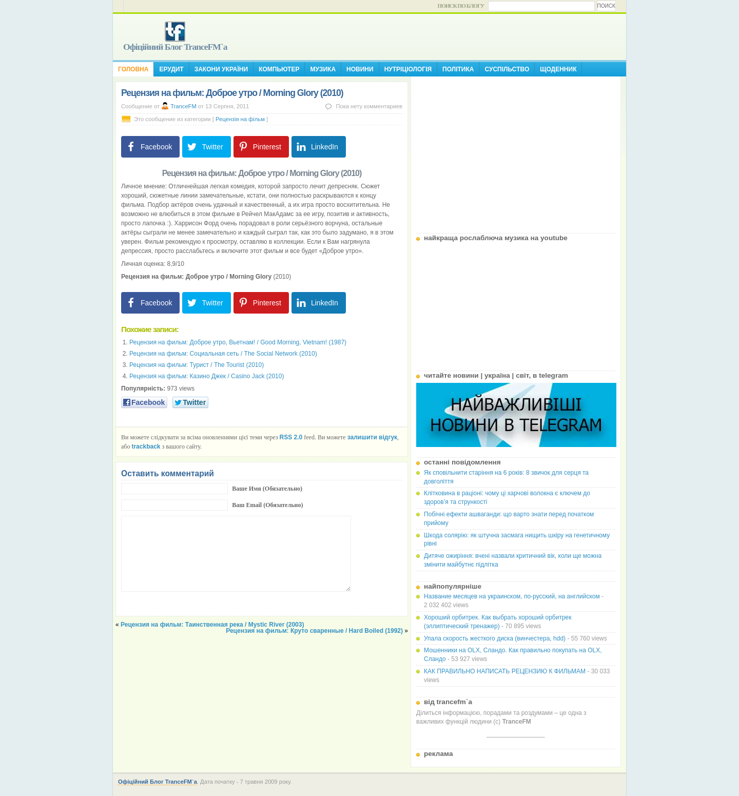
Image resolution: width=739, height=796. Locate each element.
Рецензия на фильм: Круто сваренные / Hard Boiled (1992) (314, 630)
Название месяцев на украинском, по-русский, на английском (512, 596)
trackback (145, 446)
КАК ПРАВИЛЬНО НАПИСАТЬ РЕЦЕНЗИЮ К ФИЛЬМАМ (505, 671)
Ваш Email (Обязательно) (267, 505)
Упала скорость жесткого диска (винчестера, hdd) (495, 638)
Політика (458, 69)
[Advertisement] (515, 151)
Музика (323, 69)
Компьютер (279, 69)
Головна (133, 69)
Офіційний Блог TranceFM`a (175, 47)
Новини (360, 69)
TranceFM (183, 106)
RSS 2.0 (291, 437)
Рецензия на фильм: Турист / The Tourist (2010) (196, 364)
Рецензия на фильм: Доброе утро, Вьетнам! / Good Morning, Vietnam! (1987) (237, 342)
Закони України (221, 69)
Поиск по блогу (461, 6)
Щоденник (558, 69)
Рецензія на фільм (240, 119)
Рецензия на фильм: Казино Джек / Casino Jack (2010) (206, 376)
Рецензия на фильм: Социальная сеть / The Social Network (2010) (223, 353)
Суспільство (506, 69)
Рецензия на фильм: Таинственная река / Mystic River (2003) (212, 624)
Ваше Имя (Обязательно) (267, 488)
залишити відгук (372, 437)
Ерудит (171, 69)
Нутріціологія (408, 69)
